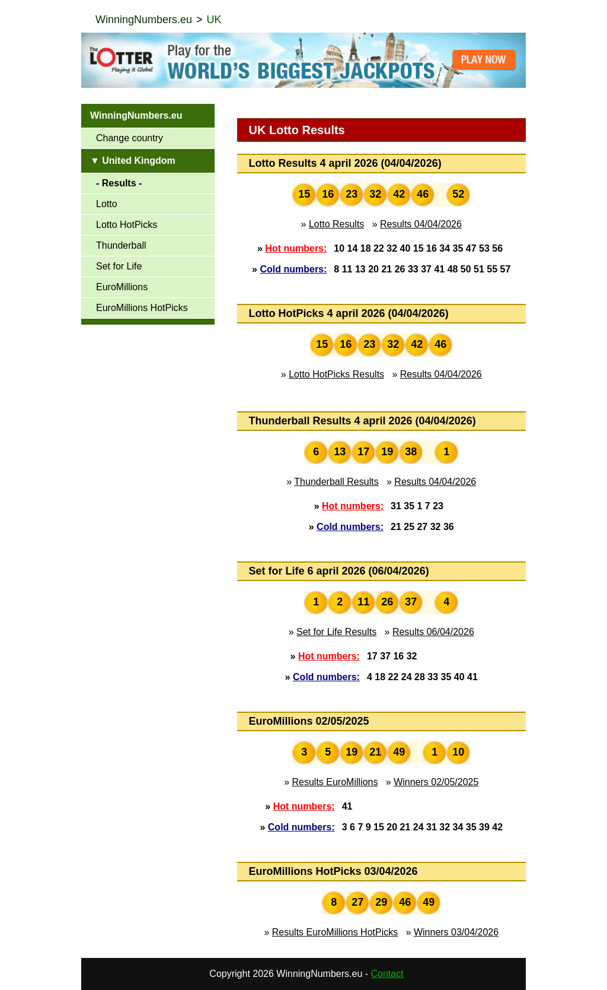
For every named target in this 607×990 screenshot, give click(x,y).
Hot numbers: (296, 248)
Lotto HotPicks (126, 225)
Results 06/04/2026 (433, 632)
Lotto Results (336, 224)
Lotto (106, 204)
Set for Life (119, 266)
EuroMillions (122, 287)
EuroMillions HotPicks (142, 308)
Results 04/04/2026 (421, 224)
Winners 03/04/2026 (456, 932)
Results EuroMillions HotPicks (335, 932)
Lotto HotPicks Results (336, 374)
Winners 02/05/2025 (436, 782)
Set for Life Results (336, 632)
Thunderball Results (336, 482)
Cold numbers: (293, 269)
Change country (129, 138)
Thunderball (121, 245)
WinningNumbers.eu (143, 20)
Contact (387, 974)
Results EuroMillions (335, 782)
